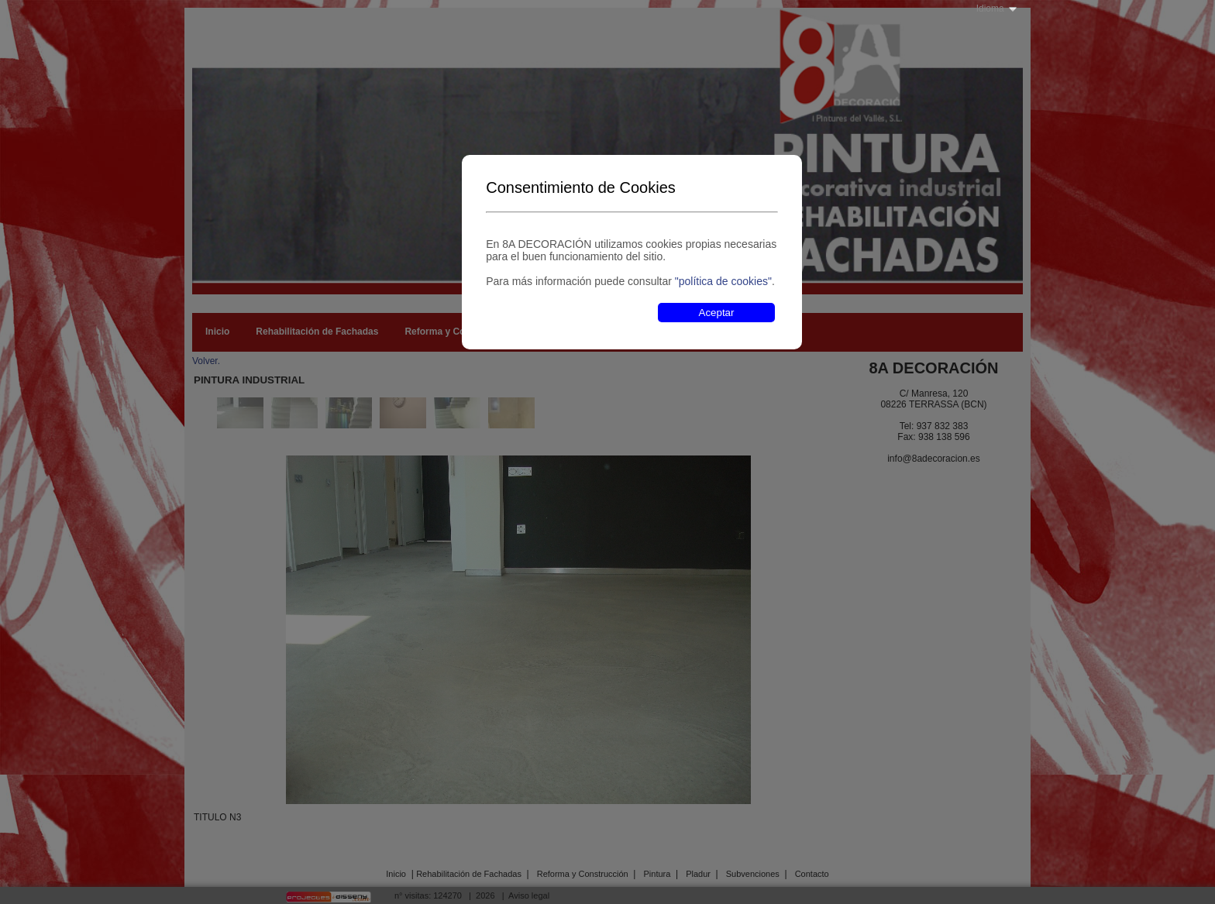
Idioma (990, 8)
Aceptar (717, 312)
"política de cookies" (723, 281)
